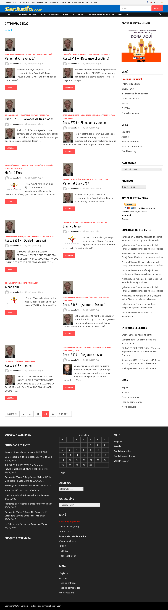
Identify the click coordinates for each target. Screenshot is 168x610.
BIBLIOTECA (128, 88)
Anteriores (12, 413)
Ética (80, 179)
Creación (67, 54)
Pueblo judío (47, 165)
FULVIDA (126, 108)
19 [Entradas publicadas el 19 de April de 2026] (62, 459)
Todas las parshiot (131, 113)
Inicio (8, 2)
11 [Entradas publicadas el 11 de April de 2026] (105, 449)
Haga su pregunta (39, 2)
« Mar (62, 472)
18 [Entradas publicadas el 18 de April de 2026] (105, 454)
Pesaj (22, 115)
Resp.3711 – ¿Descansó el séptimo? (86, 58)
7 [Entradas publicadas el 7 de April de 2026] (76, 449)
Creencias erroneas (14, 236)
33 (53, 413)
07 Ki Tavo (9, 54)
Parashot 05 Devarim (30, 165)
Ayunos (8, 165)
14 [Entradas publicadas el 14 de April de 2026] (76, 454)
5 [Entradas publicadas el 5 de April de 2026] (62, 449)
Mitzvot (98, 179)
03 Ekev (66, 179)
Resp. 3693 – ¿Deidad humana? (25, 240)
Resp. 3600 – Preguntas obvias (83, 355)
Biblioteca (53, 2)
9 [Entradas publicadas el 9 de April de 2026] (90, 449)
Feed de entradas (130, 141)
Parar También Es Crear (16, 490)
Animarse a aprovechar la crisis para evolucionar (28, 503)
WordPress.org (129, 151)
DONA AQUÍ (141, 61)
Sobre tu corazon (13, 168)
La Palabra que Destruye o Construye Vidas (26, 524)
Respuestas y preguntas (91, 54)
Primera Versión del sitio (78, 2)
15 (42, 245)
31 (38, 413)
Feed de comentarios (132, 146)
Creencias (19, 54)
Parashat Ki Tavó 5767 (20, 58)
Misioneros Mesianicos (91, 115)
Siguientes (64, 413)
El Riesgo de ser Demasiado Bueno (139, 368)
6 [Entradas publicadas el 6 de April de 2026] (69, 449)
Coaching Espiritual (21, 2)
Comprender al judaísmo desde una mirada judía (28, 456)
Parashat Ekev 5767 (76, 183)
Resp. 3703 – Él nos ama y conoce (85, 123)
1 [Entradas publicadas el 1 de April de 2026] (83, 444)
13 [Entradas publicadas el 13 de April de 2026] (70, 454)
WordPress (50, 605)
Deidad (8, 29)
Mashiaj (93, 297)
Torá (49, 54)
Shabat (107, 54)
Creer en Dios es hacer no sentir (137, 334)
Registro (126, 131)
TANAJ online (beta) (131, 83)
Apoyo (63, 2)
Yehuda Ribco (18, 63)
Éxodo (15, 115)
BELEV (125, 103)
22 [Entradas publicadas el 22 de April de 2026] (84, 459)
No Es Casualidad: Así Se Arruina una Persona (27, 495)
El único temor (72, 226)
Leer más (11, 87)
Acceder (125, 136)
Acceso (94, 2)
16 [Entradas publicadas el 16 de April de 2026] (91, 454)
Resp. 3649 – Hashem (19, 365)
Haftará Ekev (13, 173)
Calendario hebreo (130, 98)
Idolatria (88, 179)
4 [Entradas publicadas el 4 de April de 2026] (104, 444)
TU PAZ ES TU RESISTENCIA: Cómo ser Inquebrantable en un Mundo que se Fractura (141, 352)
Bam (59, 605)
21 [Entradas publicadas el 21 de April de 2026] (76, 459)
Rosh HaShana (39, 54)
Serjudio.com (26, 605)
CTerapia (67, 222)
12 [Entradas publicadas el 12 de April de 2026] (62, 454)
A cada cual (12, 287)
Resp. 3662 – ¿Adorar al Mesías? (84, 305)
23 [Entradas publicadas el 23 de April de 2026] (91, 459)
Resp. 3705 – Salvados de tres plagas (29, 119)
